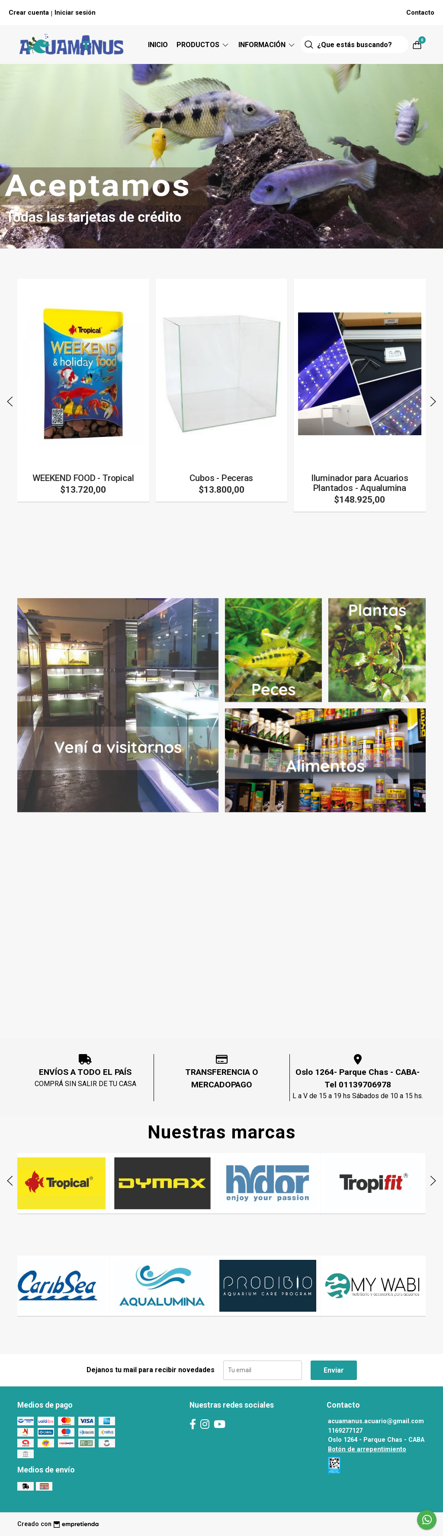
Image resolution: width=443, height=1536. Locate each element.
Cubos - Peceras (221, 478)
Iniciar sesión (75, 12)
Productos (203, 45)
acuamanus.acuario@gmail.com (376, 1421)
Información (267, 45)
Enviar (334, 1370)
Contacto (420, 12)
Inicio (158, 45)
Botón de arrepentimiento (367, 1449)
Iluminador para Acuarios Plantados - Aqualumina (359, 483)
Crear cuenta (29, 12)
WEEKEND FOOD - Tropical (83, 478)
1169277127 (345, 1430)
